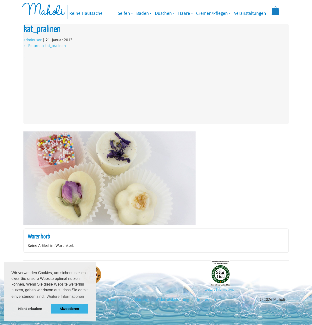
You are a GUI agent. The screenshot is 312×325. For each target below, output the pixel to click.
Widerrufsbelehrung (172, 299)
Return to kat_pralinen (44, 45)
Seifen (124, 13)
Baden (142, 13)
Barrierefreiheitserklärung (126, 299)
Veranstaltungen (250, 13)
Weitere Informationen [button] (65, 296)
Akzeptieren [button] (69, 309)
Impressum (206, 299)
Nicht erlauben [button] (30, 309)
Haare (184, 13)
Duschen (163, 13)
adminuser (32, 40)
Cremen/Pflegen (212, 13)
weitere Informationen (220, 289)
